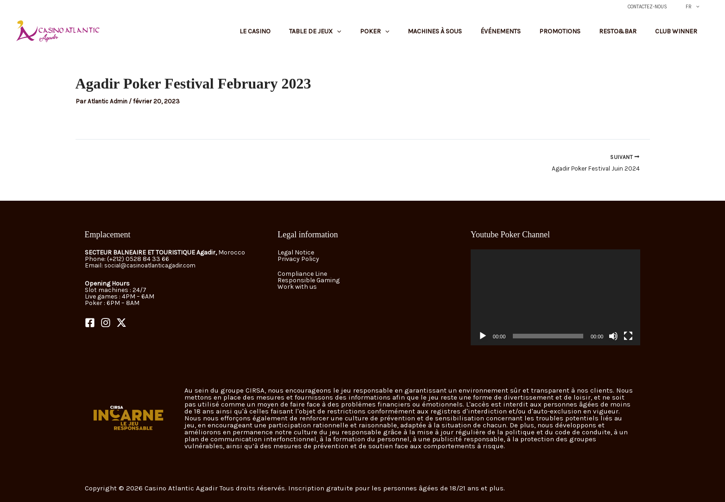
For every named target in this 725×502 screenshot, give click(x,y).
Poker (425, 36)
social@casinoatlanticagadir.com (155, 266)
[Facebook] (90, 323)
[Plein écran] (628, 336)
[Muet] (613, 336)
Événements (533, 36)
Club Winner (681, 36)
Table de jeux (375, 36)
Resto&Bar (631, 36)
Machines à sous (476, 36)
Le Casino (324, 36)
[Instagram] (106, 323)
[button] (700, 7)
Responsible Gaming (308, 280)
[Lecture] (482, 336)
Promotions (583, 36)
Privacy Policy (298, 259)
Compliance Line (302, 274)
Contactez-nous (660, 7)
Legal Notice (295, 253)
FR (697, 7)
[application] (556, 297)
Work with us (297, 287)
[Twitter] (121, 323)
